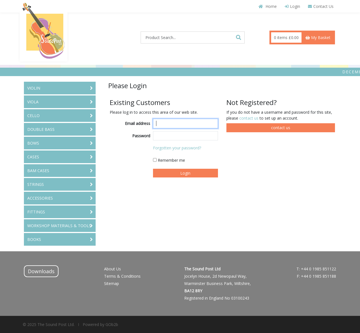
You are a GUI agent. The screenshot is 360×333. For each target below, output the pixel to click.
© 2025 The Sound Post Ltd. (49, 324)
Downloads (41, 271)
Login (292, 6)
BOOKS (34, 239)
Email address (137, 123)
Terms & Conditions (122, 276)
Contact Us (321, 6)
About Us (112, 269)
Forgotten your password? (177, 147)
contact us (249, 118)
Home (267, 6)
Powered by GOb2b (100, 324)
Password (141, 135)
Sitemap (111, 283)
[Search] (238, 37)
